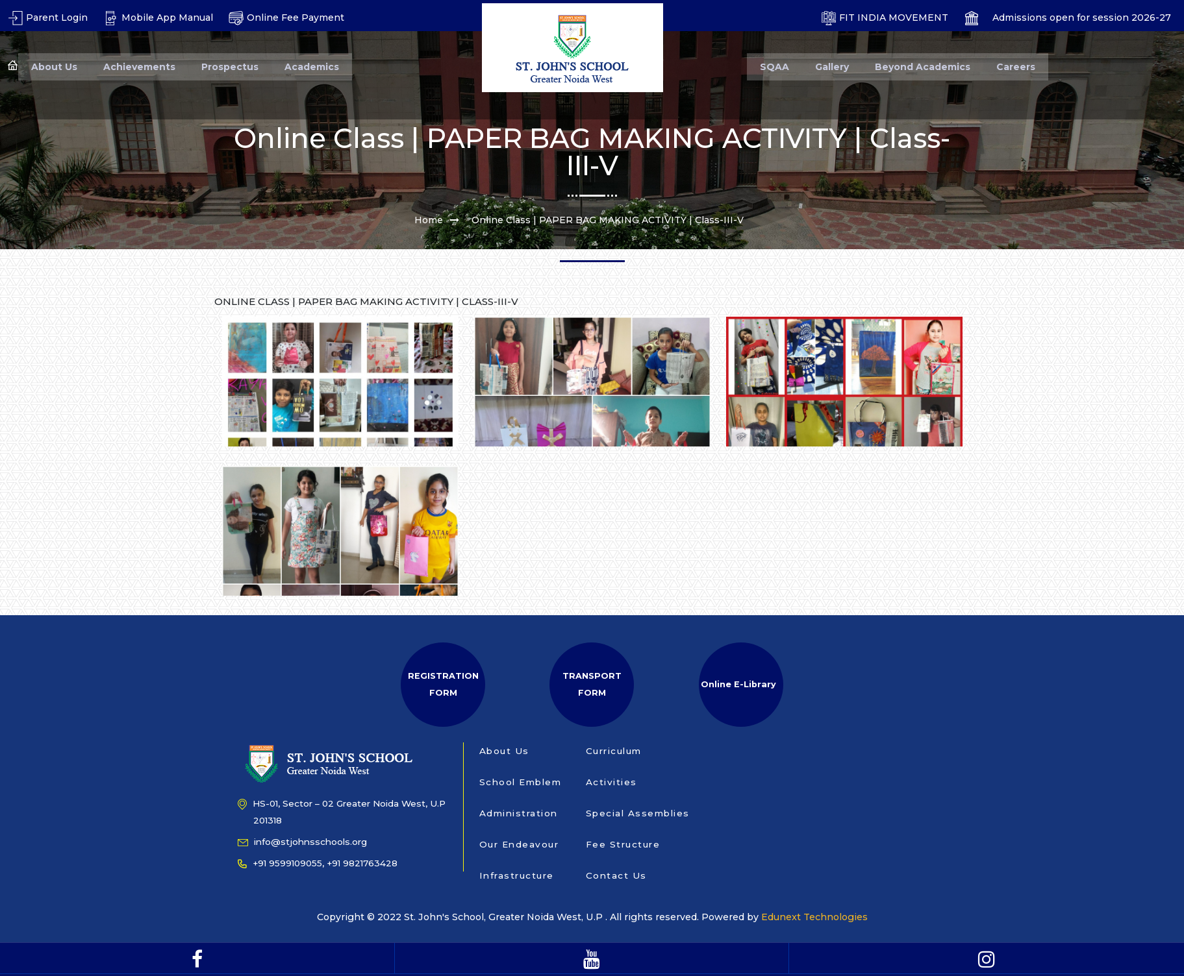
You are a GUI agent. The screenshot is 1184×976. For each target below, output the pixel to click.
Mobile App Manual (158, 17)
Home (428, 220)
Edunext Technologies (813, 917)
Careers (1015, 67)
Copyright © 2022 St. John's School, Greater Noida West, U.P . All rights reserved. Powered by (539, 917)
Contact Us (616, 875)
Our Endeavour (519, 844)
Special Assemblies (638, 813)
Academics (311, 67)
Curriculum (614, 751)
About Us (54, 67)
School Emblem (520, 782)
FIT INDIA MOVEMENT (884, 17)
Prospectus (229, 67)
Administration (518, 813)
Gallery (832, 67)
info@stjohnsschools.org (302, 841)
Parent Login (48, 17)
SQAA (774, 67)
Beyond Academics (922, 67)
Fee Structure (623, 844)
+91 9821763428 (362, 863)
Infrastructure (516, 875)
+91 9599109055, (281, 863)
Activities (611, 782)
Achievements (139, 67)
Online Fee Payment (286, 17)
